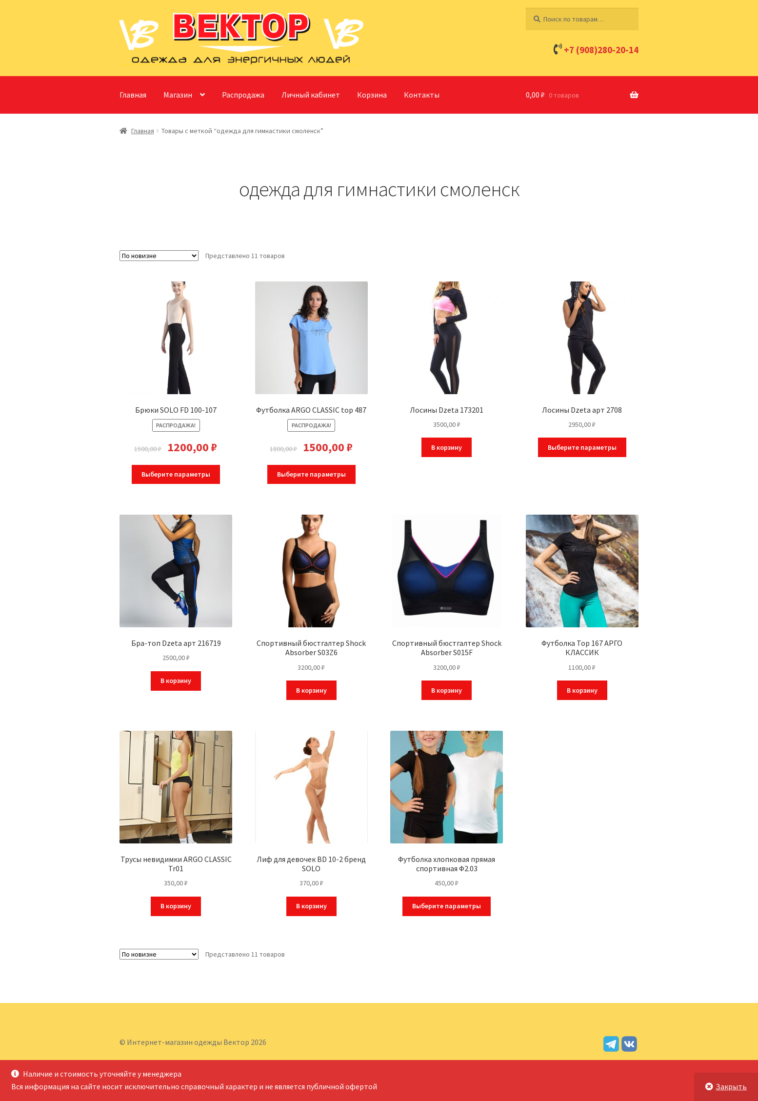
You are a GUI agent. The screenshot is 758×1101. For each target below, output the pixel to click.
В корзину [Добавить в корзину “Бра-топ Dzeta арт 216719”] (175, 680)
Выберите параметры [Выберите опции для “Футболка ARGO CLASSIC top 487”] (311, 474)
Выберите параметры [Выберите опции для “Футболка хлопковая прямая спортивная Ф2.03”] (446, 905)
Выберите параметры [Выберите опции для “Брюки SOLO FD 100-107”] (175, 474)
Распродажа (243, 95)
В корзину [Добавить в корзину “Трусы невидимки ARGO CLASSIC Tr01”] (175, 905)
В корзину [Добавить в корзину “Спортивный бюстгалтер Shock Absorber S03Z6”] (311, 690)
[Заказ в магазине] (159, 255)
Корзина (372, 95)
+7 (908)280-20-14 (601, 50)
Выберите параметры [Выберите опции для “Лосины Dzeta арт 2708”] (582, 447)
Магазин (177, 95)
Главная (133, 95)
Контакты (421, 95)
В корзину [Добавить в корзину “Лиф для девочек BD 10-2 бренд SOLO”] (311, 905)
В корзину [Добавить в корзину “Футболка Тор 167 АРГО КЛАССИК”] (582, 690)
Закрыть (731, 1086)
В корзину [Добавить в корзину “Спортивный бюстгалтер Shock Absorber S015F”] (446, 690)
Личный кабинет (310, 95)
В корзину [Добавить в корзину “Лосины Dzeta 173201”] (446, 447)
